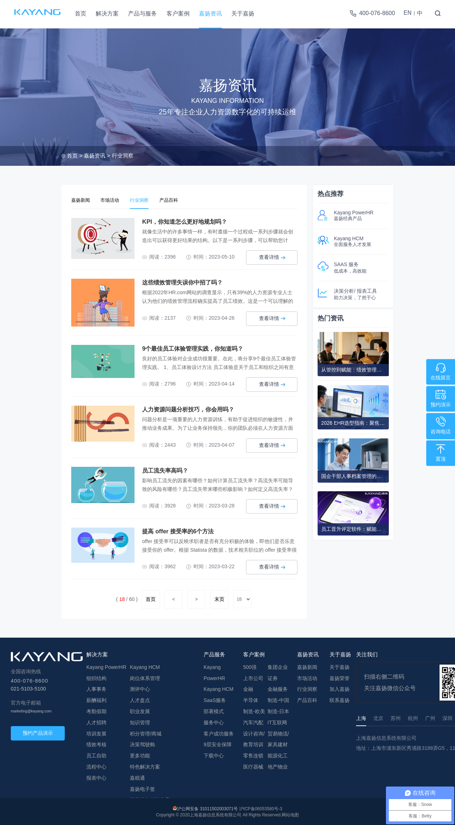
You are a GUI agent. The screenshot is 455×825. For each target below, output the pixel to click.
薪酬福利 (96, 699)
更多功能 (140, 754)
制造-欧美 (254, 710)
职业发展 (140, 710)
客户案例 (178, 13)
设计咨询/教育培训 (254, 738)
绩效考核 (96, 743)
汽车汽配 (253, 721)
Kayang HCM (145, 666)
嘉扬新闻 (82, 199)
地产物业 (278, 766)
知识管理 (140, 721)
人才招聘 (96, 721)
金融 (248, 688)
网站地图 (290, 813)
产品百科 (183, 199)
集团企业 (278, 666)
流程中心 (96, 766)
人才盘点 (140, 699)
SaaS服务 (215, 699)
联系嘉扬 (339, 699)
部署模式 (214, 710)
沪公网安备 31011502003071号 (207, 807)
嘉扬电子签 (142, 787)
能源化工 (278, 754)
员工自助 (96, 754)
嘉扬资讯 (210, 13)
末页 (219, 598)
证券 (273, 677)
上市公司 (253, 677)
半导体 (250, 699)
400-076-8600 (377, 13)
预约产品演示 (38, 732)
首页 (80, 13)
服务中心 (214, 721)
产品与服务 (142, 13)
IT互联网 (277, 721)
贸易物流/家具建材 (278, 738)
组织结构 (96, 677)
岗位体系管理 (145, 677)
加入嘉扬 (339, 688)
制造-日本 (279, 710)
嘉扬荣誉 (339, 677)
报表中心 (96, 777)
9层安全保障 (218, 743)
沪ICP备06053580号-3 (260, 807)
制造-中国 (279, 699)
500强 (249, 666)
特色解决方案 (145, 766)
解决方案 (107, 13)
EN (407, 13)
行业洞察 (122, 155)
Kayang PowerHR (106, 666)
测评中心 (140, 688)
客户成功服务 (219, 732)
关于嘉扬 (242, 13)
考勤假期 (96, 710)
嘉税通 (137, 777)
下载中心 (214, 754)
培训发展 (96, 732)
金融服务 (278, 688)
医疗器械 (253, 766)
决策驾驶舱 (142, 743)
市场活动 (116, 199)
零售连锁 (253, 754)
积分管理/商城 (145, 732)
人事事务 (96, 688)
